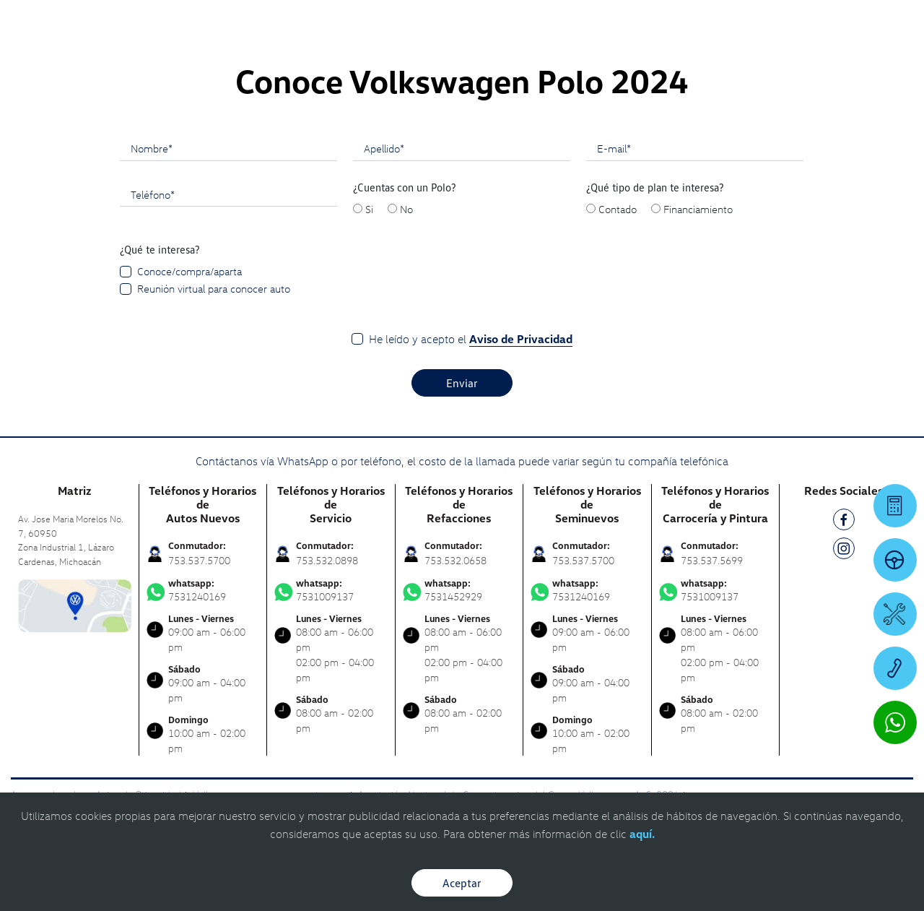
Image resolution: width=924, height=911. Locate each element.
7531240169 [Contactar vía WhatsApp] (203, 590)
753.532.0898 (327, 560)
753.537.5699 (712, 560)
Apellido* (384, 148)
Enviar (462, 383)
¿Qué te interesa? (160, 249)
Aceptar (462, 883)
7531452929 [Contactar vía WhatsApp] (459, 590)
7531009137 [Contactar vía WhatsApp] (331, 590)
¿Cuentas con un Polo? (404, 187)
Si (369, 208)
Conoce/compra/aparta (189, 270)
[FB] (844, 522)
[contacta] (74, 604)
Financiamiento (698, 208)
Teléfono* (153, 194)
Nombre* (152, 148)
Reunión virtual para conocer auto (213, 288)
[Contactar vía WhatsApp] (895, 722)
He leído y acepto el (470, 339)
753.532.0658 (455, 560)
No (406, 208)
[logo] (571, 51)
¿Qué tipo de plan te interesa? (655, 187)
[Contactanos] (711, 22)
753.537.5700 (199, 560)
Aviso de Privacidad (520, 339)
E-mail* (614, 148)
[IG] (844, 551)
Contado (617, 208)
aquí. (642, 833)
